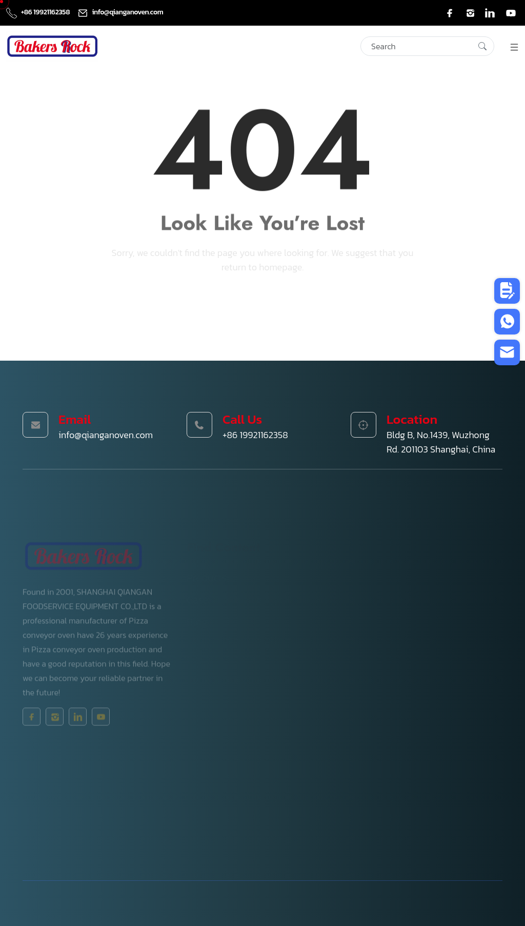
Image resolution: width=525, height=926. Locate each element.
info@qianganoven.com (120, 12)
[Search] (427, 46)
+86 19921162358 (38, 12)
